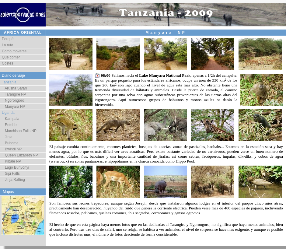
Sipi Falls (11, 173)
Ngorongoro (13, 100)
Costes (7, 63)
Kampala (10, 119)
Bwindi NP (12, 149)
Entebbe (10, 125)
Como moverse (14, 51)
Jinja (7, 137)
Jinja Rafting (13, 179)
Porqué (8, 39)
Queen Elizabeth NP (20, 155)
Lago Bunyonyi (15, 167)
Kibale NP (11, 161)
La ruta (7, 45)
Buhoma (10, 143)
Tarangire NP (14, 94)
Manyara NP (13, 106)
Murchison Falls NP (19, 131)
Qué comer (11, 57)
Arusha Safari (14, 88)
